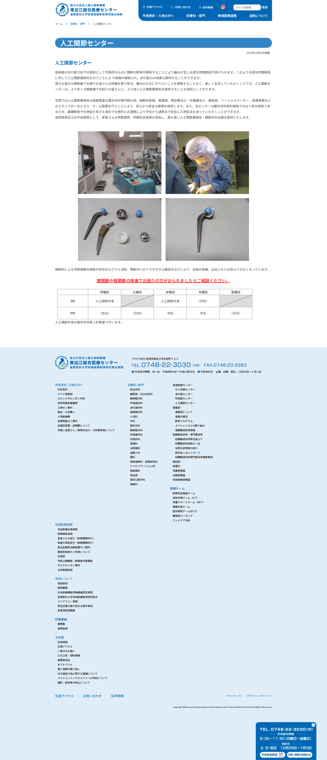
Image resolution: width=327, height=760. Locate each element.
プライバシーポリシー (259, 695)
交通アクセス (64, 696)
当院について (258, 15)
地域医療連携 (227, 15)
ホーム (59, 23)
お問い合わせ (92, 696)
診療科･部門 (136, 385)
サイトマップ (234, 695)
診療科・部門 (195, 15)
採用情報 (117, 696)
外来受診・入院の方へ (158, 15)
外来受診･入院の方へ (69, 385)
